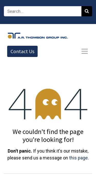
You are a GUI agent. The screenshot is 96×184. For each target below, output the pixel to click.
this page (78, 157)
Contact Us (22, 51)
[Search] (86, 11)
